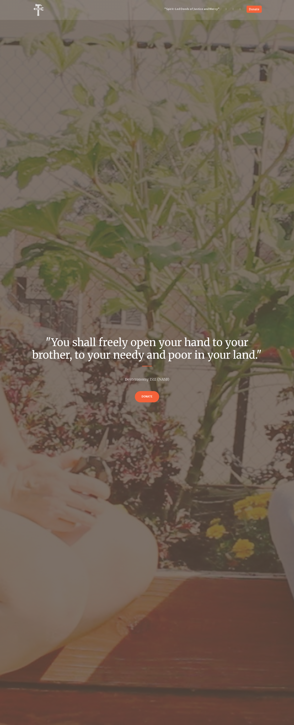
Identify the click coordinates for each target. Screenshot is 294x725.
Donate (254, 9)
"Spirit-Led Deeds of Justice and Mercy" (192, 9)
